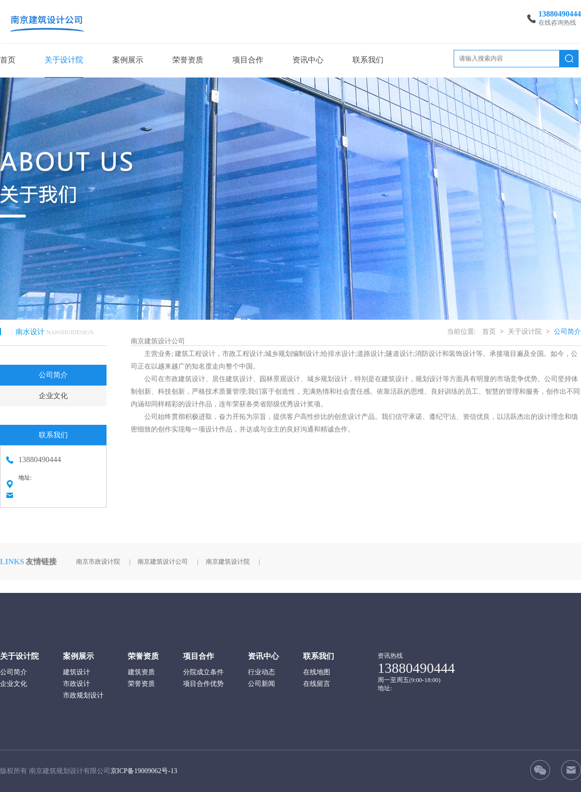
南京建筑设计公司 (163, 555)
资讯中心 (307, 60)
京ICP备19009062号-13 (143, 771)
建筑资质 (141, 672)
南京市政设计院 (98, 555)
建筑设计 (76, 672)
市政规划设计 (83, 695)
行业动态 (261, 672)
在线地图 (316, 672)
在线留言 (316, 683)
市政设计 (76, 683)
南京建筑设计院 (228, 555)
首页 (7, 60)
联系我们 (367, 60)
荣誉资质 (187, 60)
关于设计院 (64, 60)
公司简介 (53, 370)
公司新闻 (261, 683)
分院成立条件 (203, 672)
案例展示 (127, 60)
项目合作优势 (203, 683)
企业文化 (53, 391)
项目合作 (247, 60)
